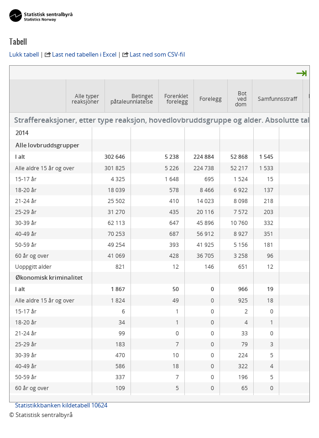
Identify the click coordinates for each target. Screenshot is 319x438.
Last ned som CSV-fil (157, 54)
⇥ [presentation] (301, 72)
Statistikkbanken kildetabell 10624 (61, 405)
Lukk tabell (24, 54)
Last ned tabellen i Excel (84, 54)
